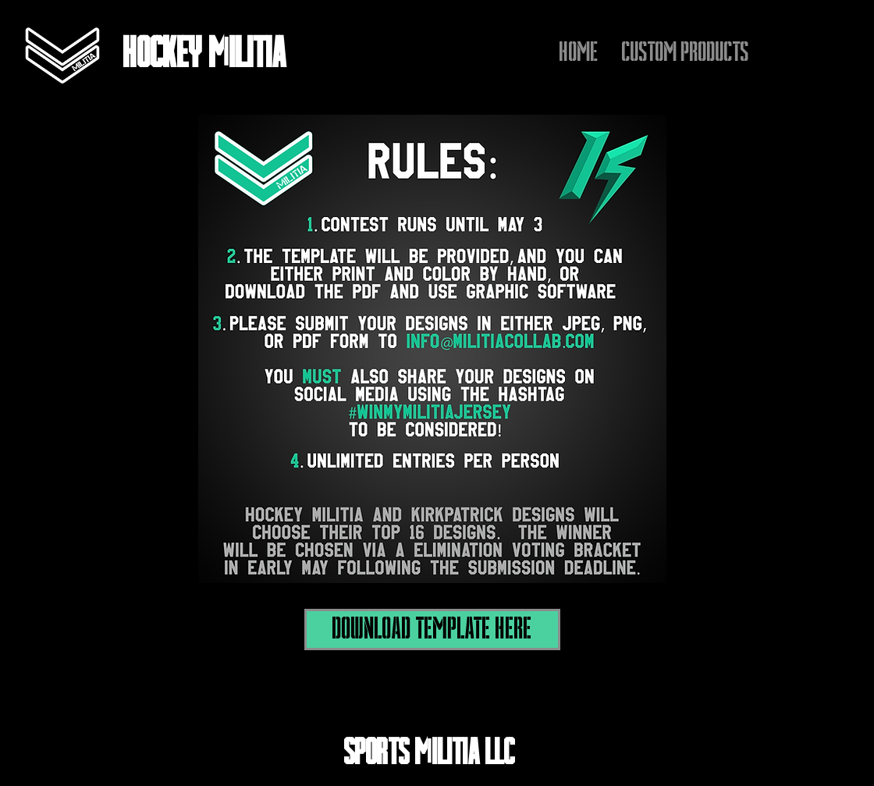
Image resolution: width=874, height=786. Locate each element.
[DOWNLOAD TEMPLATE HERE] (432, 629)
